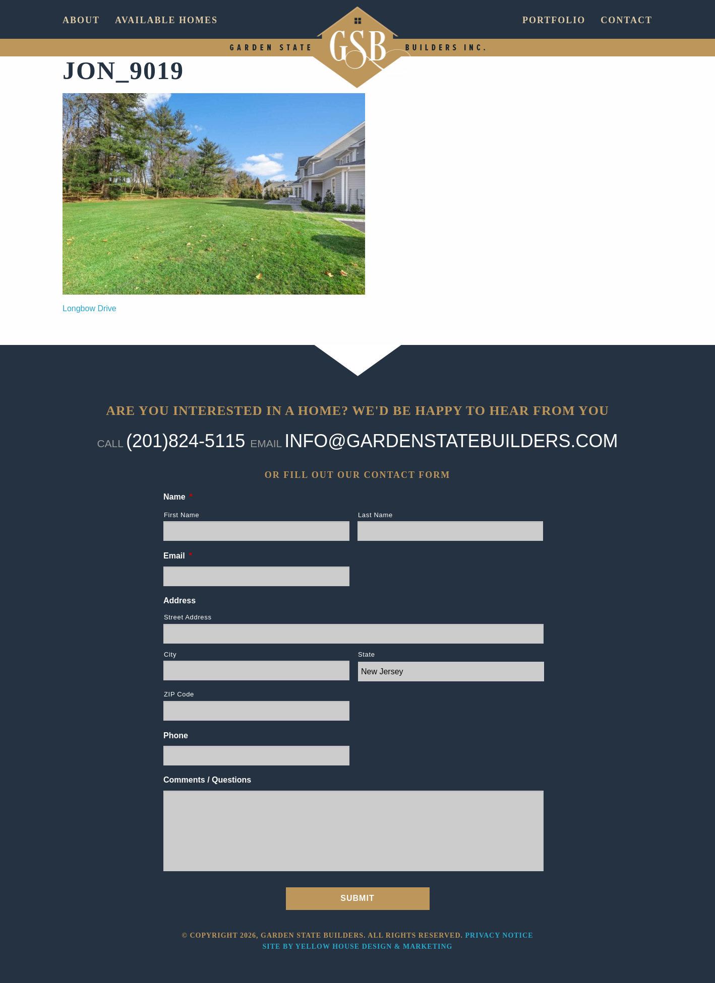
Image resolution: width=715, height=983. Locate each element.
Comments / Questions (207, 780)
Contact (626, 20)
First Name (181, 515)
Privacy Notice (499, 935)
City (170, 654)
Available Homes (166, 20)
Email (177, 555)
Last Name (375, 515)
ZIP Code (179, 694)
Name (178, 497)
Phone (175, 735)
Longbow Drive (89, 308)
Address (179, 600)
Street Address (188, 617)
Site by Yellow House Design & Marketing (358, 946)
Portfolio (553, 20)
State (366, 654)
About (81, 20)
